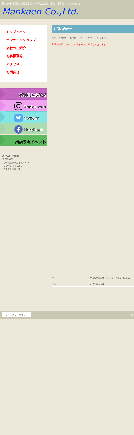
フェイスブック (23, 129)
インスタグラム (23, 105)
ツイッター (23, 117)
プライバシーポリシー (16, 315)
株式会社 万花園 (40, 11)
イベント (23, 140)
